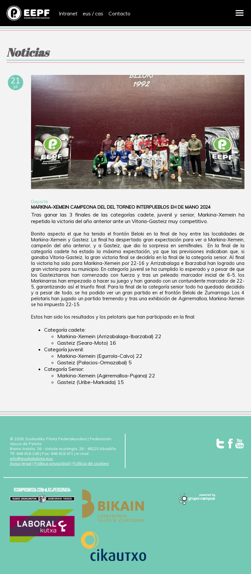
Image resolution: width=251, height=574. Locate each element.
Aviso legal (20, 463)
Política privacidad (52, 463)
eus (87, 13)
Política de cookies (91, 463)
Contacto (119, 13)
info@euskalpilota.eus (31, 458)
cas (99, 13)
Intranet (68, 13)
